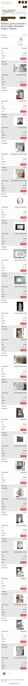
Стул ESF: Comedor (22, 127)
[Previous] (2, 673)
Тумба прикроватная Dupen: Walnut (18, 154)
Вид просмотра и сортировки (8, 17)
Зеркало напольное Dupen (20, 313)
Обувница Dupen (22, 101)
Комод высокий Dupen (21, 498)
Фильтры (22, 17)
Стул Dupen (23, 48)
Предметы (4, 20)
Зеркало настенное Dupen (20, 207)
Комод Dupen (23, 339)
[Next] (11, 673)
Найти (25, 6)
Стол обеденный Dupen (21, 74)
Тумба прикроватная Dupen (20, 366)
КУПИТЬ (23, 58)
